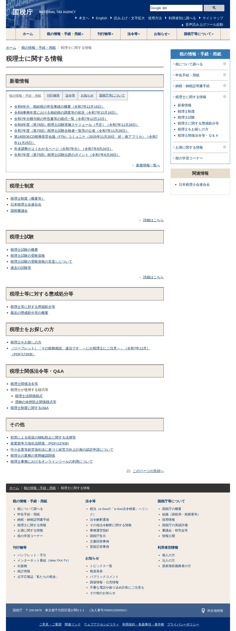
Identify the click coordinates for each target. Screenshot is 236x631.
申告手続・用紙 (187, 75)
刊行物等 (53, 95)
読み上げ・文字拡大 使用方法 (138, 18)
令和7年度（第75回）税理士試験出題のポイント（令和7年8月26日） (67, 155)
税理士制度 (186, 111)
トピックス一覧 (101, 566)
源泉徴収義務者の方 (176, 566)
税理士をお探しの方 (26, 342)
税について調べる (189, 64)
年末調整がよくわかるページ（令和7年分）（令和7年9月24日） (63, 149)
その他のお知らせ (102, 593)
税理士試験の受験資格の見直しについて (41, 261)
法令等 (70, 95)
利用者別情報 (168, 547)
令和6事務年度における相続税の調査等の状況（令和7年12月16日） (66, 112)
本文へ (84, 18)
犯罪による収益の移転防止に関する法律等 (43, 437)
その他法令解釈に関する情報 (110, 525)
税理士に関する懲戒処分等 (198, 123)
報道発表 (96, 571)
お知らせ (87, 95)
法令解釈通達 (99, 519)
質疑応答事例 (99, 546)
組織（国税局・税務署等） (181, 514)
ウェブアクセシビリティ (101, 624)
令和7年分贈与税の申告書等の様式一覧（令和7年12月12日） (61, 119)
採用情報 (168, 519)
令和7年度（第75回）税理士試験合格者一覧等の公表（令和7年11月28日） (71, 131)
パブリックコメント (104, 576)
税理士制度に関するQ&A (30, 408)
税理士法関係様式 (29, 396)
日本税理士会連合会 (26, 204)
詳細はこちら (153, 220)
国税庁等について (112, 95)
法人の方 (168, 560)
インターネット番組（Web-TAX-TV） (44, 560)
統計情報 (23, 571)
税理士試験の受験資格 (28, 255)
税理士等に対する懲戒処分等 (33, 307)
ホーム (28, 34)
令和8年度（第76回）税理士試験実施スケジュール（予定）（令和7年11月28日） (76, 125)
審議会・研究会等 (175, 530)
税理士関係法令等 (24, 384)
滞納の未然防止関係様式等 (35, 402)
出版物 (22, 566)
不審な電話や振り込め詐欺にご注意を (117, 587)
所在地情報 (212, 610)
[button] (65, 34)
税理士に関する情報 (190, 97)
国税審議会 (19, 211)
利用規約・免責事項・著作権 (143, 624)
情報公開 (168, 536)
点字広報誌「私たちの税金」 (38, 576)
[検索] (176, 8)
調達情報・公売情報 (104, 582)
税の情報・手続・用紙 (38, 48)
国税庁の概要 (171, 509)
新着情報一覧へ (148, 165)
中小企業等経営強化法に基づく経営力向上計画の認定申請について (62, 449)
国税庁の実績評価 (175, 525)
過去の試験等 (21, 268)
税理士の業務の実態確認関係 (33, 455)
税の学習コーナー (189, 158)
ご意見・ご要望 (50, 624)
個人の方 (168, 555)
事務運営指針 (99, 530)
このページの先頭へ (148, 471)
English (101, 18)
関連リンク (73, 624)
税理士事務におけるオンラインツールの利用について (52, 461)
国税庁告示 (98, 536)
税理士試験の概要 (24, 250)
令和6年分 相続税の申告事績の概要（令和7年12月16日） (59, 106)
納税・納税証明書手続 (192, 86)
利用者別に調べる (182, 18)
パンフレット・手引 (31, 555)
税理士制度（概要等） (28, 198)
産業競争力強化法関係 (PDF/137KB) (40, 443)
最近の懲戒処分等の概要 (29, 313)
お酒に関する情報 (189, 147)
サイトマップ (213, 18)
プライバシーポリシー (183, 624)
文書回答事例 (99, 541)
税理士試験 (186, 117)
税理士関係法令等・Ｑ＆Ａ (198, 135)
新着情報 (184, 105)
